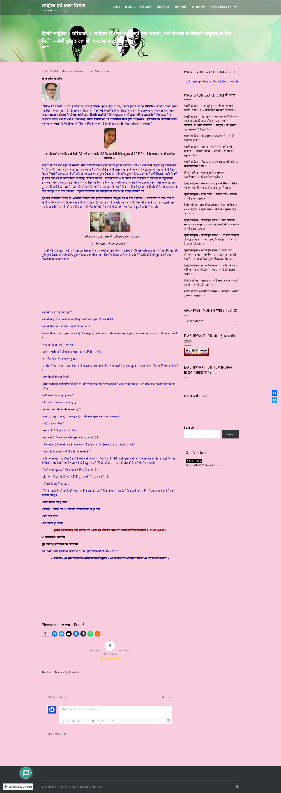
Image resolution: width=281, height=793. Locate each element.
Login (167, 697)
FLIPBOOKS (198, 7)
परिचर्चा (48, 672)
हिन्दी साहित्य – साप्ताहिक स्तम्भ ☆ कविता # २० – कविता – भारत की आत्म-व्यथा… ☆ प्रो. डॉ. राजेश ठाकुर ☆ (210, 269)
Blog (128, 7)
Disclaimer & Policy (224, 7)
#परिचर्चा (76, 672)
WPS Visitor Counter (210, 465)
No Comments (102, 71)
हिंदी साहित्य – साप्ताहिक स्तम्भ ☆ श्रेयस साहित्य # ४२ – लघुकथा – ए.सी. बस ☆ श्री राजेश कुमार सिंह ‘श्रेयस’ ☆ (210, 209)
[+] (113, 720)
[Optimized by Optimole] (18, 786)
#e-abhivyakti (64, 672)
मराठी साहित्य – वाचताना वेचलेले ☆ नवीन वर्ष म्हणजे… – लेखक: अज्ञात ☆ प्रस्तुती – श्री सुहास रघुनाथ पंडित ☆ (208, 151)
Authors (145, 7)
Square (74, 787)
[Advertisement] (69, 286)
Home (116, 7)
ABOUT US (180, 7)
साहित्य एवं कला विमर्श (63, 6)
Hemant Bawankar (74, 71)
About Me (163, 7)
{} (107, 720)
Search (189, 427)
